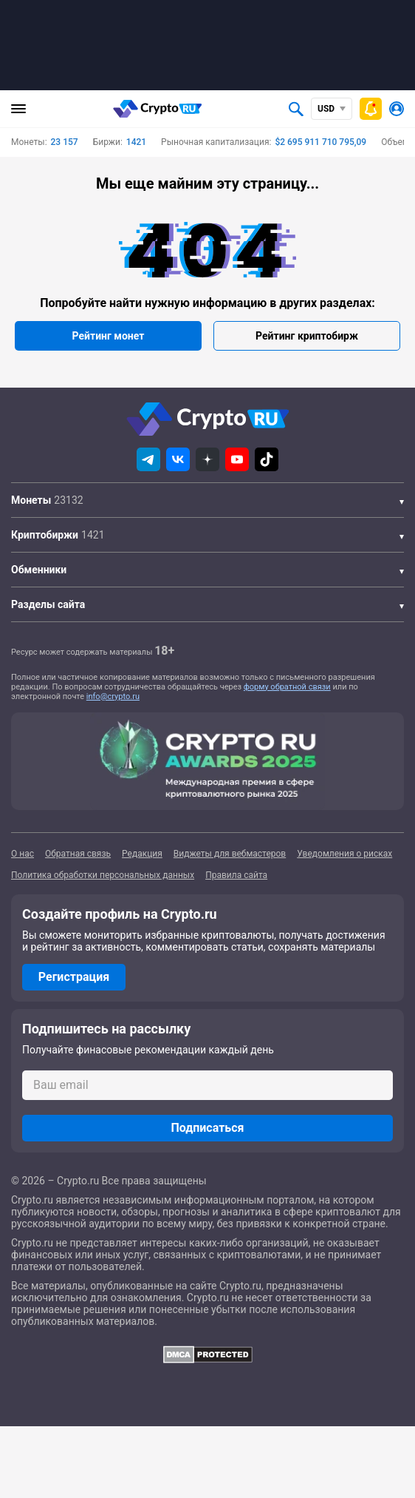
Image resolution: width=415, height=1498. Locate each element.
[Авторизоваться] (396, 108)
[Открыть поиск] (296, 108)
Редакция (142, 853)
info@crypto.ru (113, 696)
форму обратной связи (287, 687)
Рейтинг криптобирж (306, 336)
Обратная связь (78, 853)
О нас (22, 853)
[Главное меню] (18, 108)
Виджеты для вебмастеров (230, 853)
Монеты (31, 500)
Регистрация (73, 977)
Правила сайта (236, 875)
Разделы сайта (48, 604)
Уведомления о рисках (344, 853)
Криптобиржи (44, 535)
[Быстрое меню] (371, 109)
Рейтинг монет (108, 336)
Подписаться (207, 1128)
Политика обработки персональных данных (102, 875)
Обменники (38, 570)
